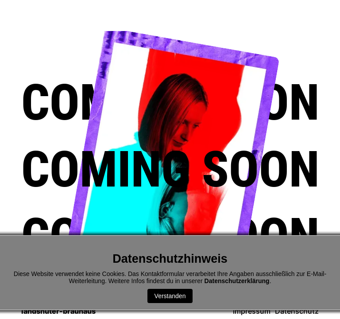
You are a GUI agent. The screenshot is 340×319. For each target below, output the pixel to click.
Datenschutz (297, 311)
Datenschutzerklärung (237, 280)
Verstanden (170, 296)
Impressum (251, 311)
